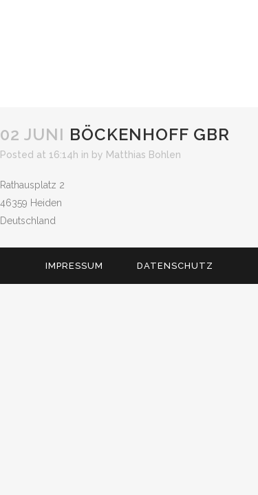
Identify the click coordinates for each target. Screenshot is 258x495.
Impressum (74, 266)
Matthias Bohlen (143, 154)
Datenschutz (175, 266)
